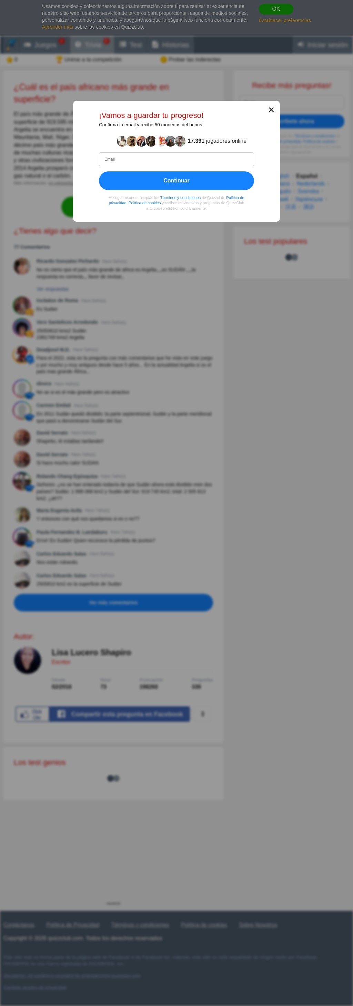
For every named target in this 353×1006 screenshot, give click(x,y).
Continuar (176, 180)
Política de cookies (145, 203)
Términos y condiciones (180, 197)
